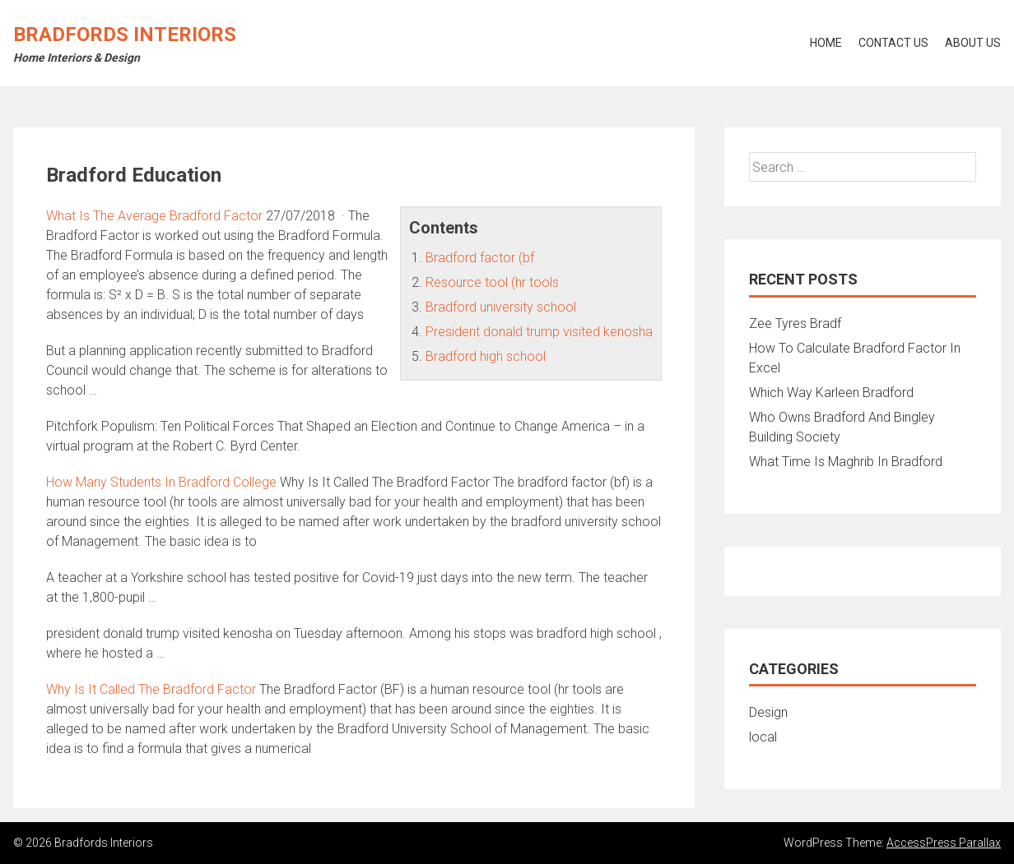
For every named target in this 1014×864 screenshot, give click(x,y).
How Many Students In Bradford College (161, 482)
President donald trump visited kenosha (539, 332)
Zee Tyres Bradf (795, 323)
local (763, 737)
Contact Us (893, 42)
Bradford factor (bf (480, 258)
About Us (973, 42)
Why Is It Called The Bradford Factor (151, 689)
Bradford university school (501, 307)
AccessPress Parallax (943, 842)
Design (768, 712)
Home (826, 42)
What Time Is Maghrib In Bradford (845, 461)
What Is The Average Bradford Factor (154, 216)
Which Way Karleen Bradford (831, 392)
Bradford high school (486, 356)
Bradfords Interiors (124, 34)
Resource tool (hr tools (492, 282)
